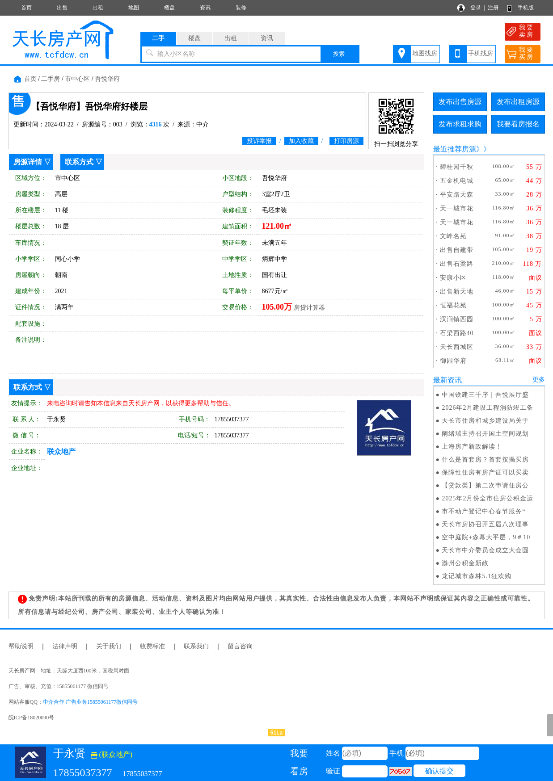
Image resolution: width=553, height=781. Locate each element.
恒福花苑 (453, 305)
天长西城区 (456, 347)
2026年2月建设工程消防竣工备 (487, 407)
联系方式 (79, 162)
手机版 (526, 7)
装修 (241, 7)
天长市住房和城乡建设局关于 (485, 420)
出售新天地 (456, 291)
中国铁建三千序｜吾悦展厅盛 (485, 394)
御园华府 (453, 360)
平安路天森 (456, 194)
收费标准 (152, 646)
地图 (133, 7)
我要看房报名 (518, 124)
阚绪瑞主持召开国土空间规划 (485, 433)
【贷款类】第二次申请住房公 (485, 485)
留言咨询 (240, 646)
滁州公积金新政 (465, 563)
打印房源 (346, 141)
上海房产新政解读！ (472, 446)
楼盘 (169, 7)
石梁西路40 (457, 333)
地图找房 (424, 53)
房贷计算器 (309, 307)
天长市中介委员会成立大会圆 (485, 550)
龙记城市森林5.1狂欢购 (476, 576)
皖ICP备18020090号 (31, 717)
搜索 (339, 53)
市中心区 (77, 79)
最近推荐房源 (454, 149)
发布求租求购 (460, 124)
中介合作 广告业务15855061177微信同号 (90, 702)
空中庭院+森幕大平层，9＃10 (486, 537)
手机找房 (480, 53)
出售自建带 (456, 250)
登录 (475, 7)
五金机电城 (456, 180)
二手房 (50, 79)
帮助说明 (21, 646)
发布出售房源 (460, 101)
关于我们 (108, 646)
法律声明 (64, 646)
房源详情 (27, 162)
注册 (493, 7)
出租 (98, 7)
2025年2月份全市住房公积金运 (487, 498)
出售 (62, 7)
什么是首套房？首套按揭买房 (485, 459)
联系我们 (196, 646)
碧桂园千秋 (456, 167)
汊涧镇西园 (456, 319)
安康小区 (453, 277)
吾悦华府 (107, 79)
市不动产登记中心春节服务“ (483, 511)
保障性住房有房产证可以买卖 (485, 472)
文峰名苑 (453, 236)
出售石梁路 (456, 263)
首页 (26, 7)
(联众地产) (112, 754)
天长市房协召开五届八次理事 (485, 524)
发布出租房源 (518, 101)
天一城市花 (456, 208)
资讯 (205, 7)
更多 (538, 379)
